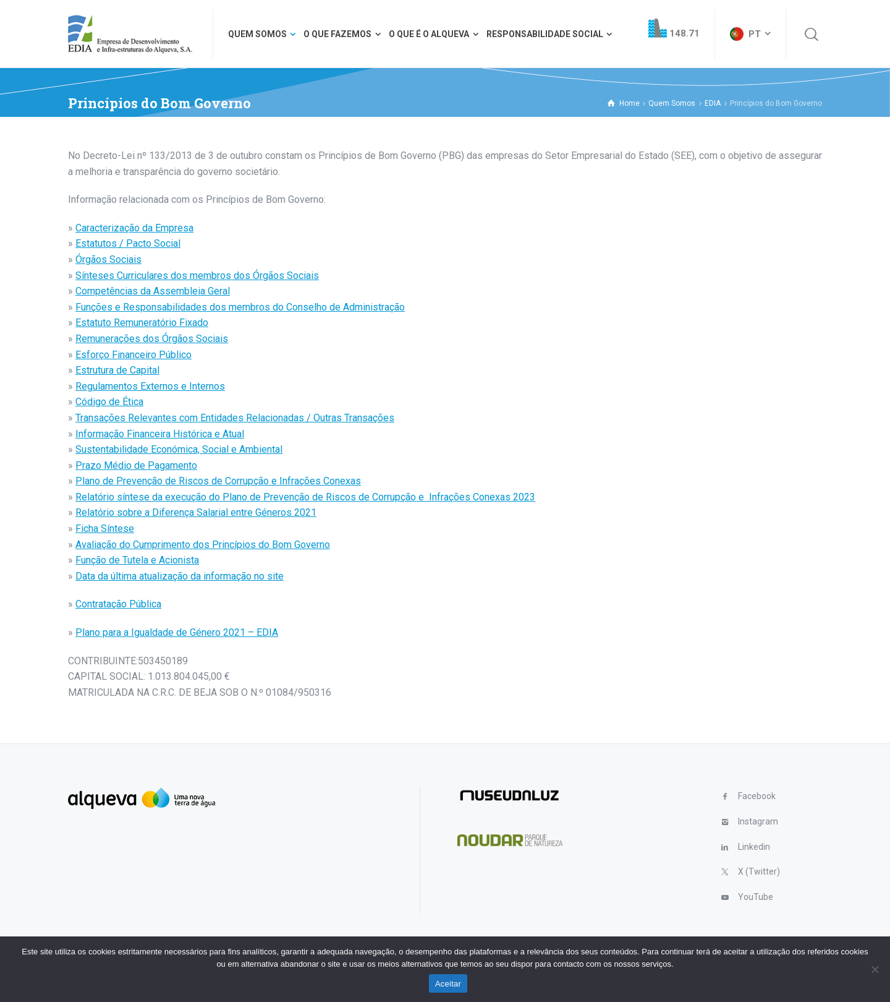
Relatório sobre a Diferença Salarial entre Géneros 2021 (195, 512)
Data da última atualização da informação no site (179, 576)
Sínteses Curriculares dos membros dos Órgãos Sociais (197, 275)
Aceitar (448, 983)
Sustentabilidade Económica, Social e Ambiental (178, 449)
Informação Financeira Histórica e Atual (159, 434)
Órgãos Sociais (108, 259)
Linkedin (754, 847)
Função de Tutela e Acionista (137, 560)
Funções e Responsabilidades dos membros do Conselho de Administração (240, 307)
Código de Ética (109, 402)
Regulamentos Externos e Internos (150, 386)
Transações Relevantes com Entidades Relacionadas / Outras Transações (234, 418)
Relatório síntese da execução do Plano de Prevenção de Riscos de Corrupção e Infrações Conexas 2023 (305, 497)
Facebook (757, 796)
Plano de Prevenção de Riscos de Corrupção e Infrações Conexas (218, 481)
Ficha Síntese (104, 528)
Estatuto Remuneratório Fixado (141, 322)
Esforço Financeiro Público (133, 355)
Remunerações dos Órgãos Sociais (151, 339)
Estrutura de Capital (117, 370)
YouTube (755, 897)
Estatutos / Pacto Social (127, 243)
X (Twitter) (759, 871)
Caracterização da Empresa (134, 228)
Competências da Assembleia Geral (152, 291)
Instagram (758, 821)
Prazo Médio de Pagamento (136, 465)
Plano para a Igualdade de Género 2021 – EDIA (176, 632)
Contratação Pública (118, 604)
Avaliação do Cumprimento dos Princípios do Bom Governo (202, 544)
